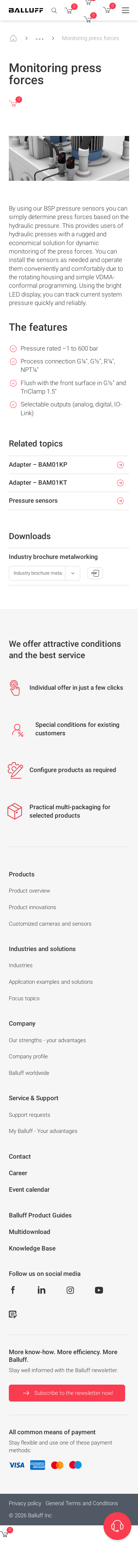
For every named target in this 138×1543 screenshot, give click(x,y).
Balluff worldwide (29, 1073)
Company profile (28, 1056)
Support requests (29, 1115)
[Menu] (125, 10)
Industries (21, 965)
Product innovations (32, 907)
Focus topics (24, 998)
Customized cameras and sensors (50, 924)
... (39, 35)
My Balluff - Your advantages (43, 1131)
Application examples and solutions (51, 982)
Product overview (29, 890)
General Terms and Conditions (82, 1503)
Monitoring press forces (90, 38)
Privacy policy (25, 1503)
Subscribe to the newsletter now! (67, 1393)
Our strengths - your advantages (47, 1040)
